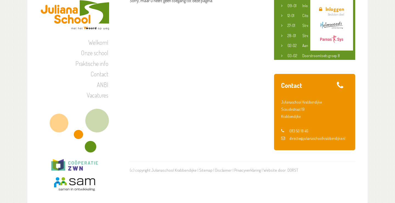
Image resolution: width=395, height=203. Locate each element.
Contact (99, 74)
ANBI (102, 85)
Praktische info (91, 63)
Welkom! (98, 42)
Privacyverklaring (247, 170)
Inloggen (331, 9)
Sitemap (206, 170)
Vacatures (97, 95)
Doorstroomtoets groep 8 (313, 56)
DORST (292, 170)
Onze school (94, 53)
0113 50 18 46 (294, 131)
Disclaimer (223, 170)
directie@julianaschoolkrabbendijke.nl (313, 138)
